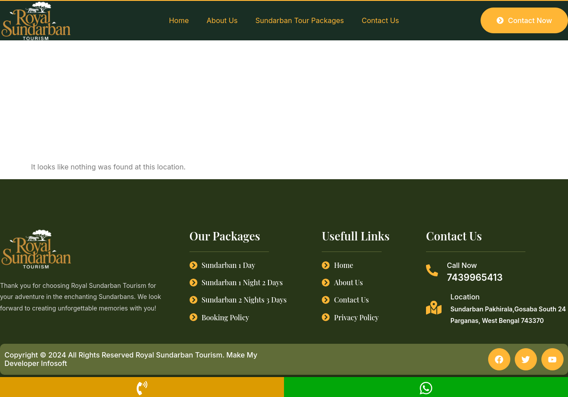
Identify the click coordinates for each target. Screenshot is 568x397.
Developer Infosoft (35, 363)
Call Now (462, 265)
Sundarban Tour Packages (300, 20)
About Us (222, 20)
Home (179, 20)
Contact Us (380, 20)
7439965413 (475, 277)
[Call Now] (432, 270)
